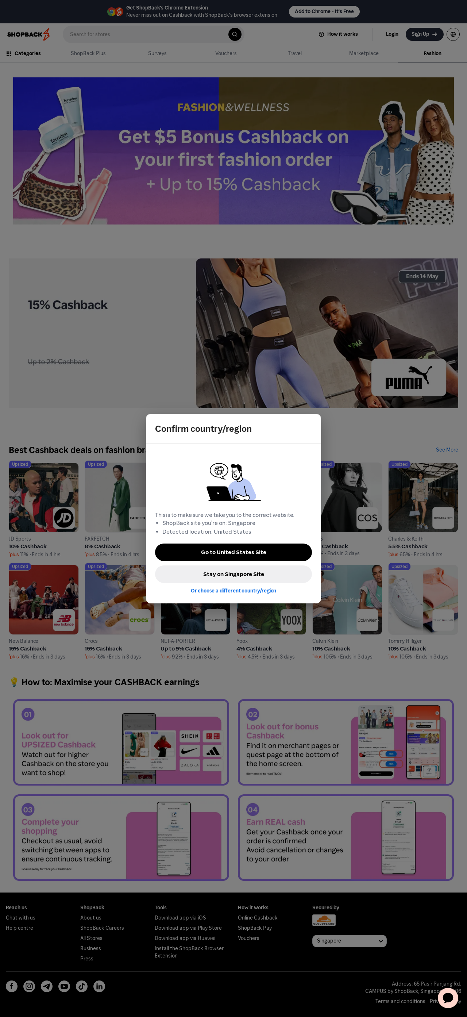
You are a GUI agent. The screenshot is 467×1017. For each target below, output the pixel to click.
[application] (448, 998)
